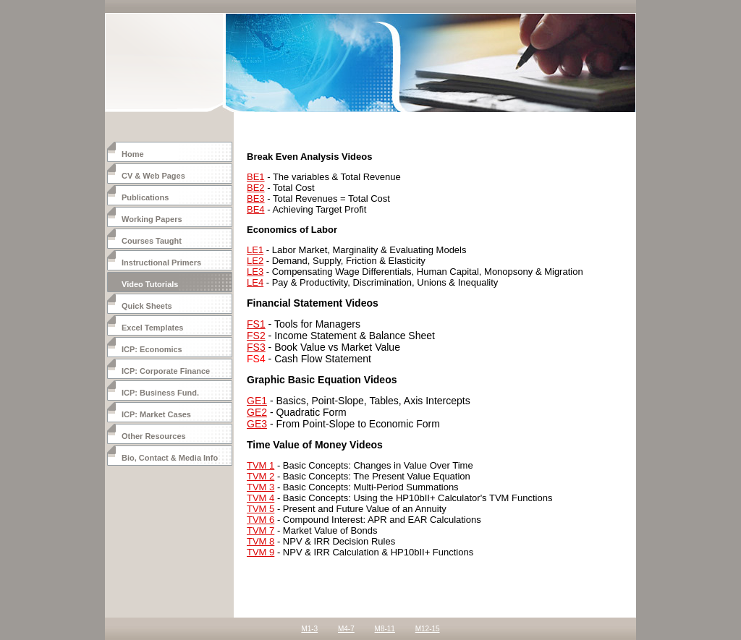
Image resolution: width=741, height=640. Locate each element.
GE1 (257, 400)
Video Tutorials (150, 284)
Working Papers (152, 219)
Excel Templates (152, 327)
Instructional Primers (161, 262)
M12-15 (427, 629)
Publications (145, 197)
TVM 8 (260, 541)
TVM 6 (260, 519)
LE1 (255, 249)
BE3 (256, 198)
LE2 (255, 260)
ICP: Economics (152, 349)
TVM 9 (260, 552)
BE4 (256, 209)
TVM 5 (260, 508)
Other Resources (154, 436)
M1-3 (309, 629)
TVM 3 (260, 487)
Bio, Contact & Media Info (170, 457)
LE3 (255, 271)
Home (133, 154)
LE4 (255, 282)
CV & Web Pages (153, 175)
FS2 (256, 335)
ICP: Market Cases (156, 414)
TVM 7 (260, 530)
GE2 (257, 412)
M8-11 (385, 629)
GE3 (257, 424)
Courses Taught (152, 240)
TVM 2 (260, 476)
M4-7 (346, 629)
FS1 (256, 324)
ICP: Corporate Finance (166, 371)
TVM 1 (260, 465)
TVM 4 (260, 497)
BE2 (256, 187)
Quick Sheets (147, 306)
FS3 (256, 347)
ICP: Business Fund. (160, 392)
